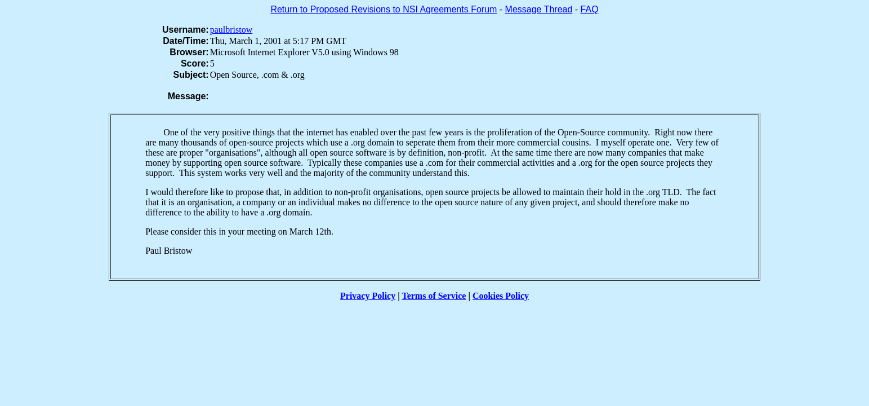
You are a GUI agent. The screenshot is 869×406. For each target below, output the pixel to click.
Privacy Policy (367, 296)
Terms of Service (434, 296)
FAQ (590, 9)
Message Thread (539, 9)
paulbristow (231, 29)
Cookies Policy (501, 296)
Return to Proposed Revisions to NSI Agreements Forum (383, 9)
